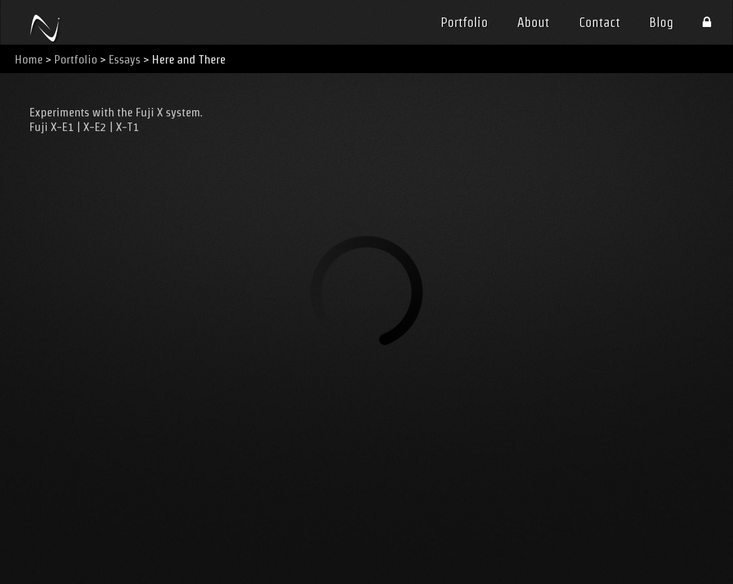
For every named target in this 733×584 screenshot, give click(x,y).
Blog (661, 22)
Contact (599, 22)
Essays (124, 59)
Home (29, 59)
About (533, 22)
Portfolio (464, 22)
